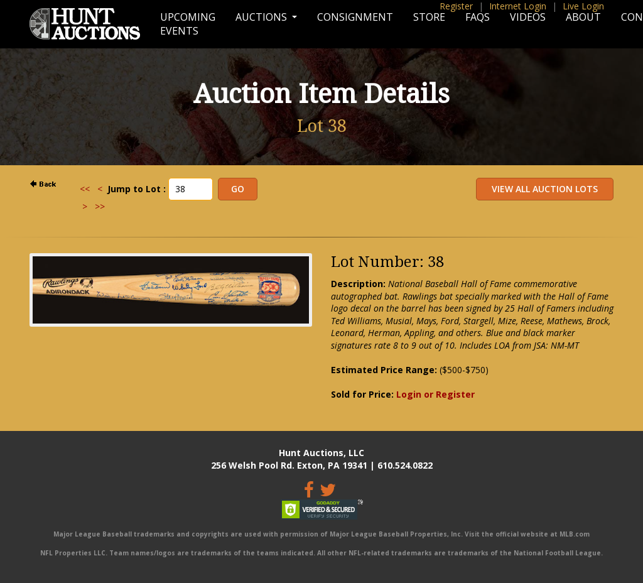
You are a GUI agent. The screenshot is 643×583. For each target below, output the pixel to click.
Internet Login (517, 6)
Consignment (355, 17)
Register (456, 6)
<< (85, 189)
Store (429, 17)
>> (100, 206)
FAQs (477, 17)
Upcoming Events (187, 24)
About (583, 17)
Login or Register (435, 394)
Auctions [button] (262, 17)
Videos (528, 17)
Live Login (583, 6)
